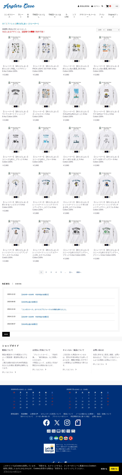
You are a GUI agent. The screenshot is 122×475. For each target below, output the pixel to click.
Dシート (20, 16)
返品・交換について (104, 414)
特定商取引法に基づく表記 (80, 416)
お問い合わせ (97, 416)
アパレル (102, 16)
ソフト (74, 16)
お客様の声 (34, 414)
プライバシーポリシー (60, 416)
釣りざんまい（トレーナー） (28, 24)
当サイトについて (26, 416)
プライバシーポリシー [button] (12, 471)
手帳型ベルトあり (55, 16)
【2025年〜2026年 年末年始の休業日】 (35, 294)
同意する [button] (114, 469)
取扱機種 (24, 414)
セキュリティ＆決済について (51, 414)
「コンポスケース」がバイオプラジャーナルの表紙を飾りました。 (44, 309)
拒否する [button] (104, 469)
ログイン (95, 6)
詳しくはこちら (9, 372)
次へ (70, 272)
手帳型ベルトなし (39, 16)
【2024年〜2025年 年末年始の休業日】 (35, 317)
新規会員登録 (83, 6)
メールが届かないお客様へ (85, 414)
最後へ (78, 272)
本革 (28, 16)
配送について (68, 414)
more (6, 334)
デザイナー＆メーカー (88, 16)
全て (4, 24)
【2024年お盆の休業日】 (29, 324)
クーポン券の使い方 (43, 416)
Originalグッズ (113, 16)
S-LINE (67, 16)
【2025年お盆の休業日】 (29, 302)
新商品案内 (15, 414)
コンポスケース (9, 16)
